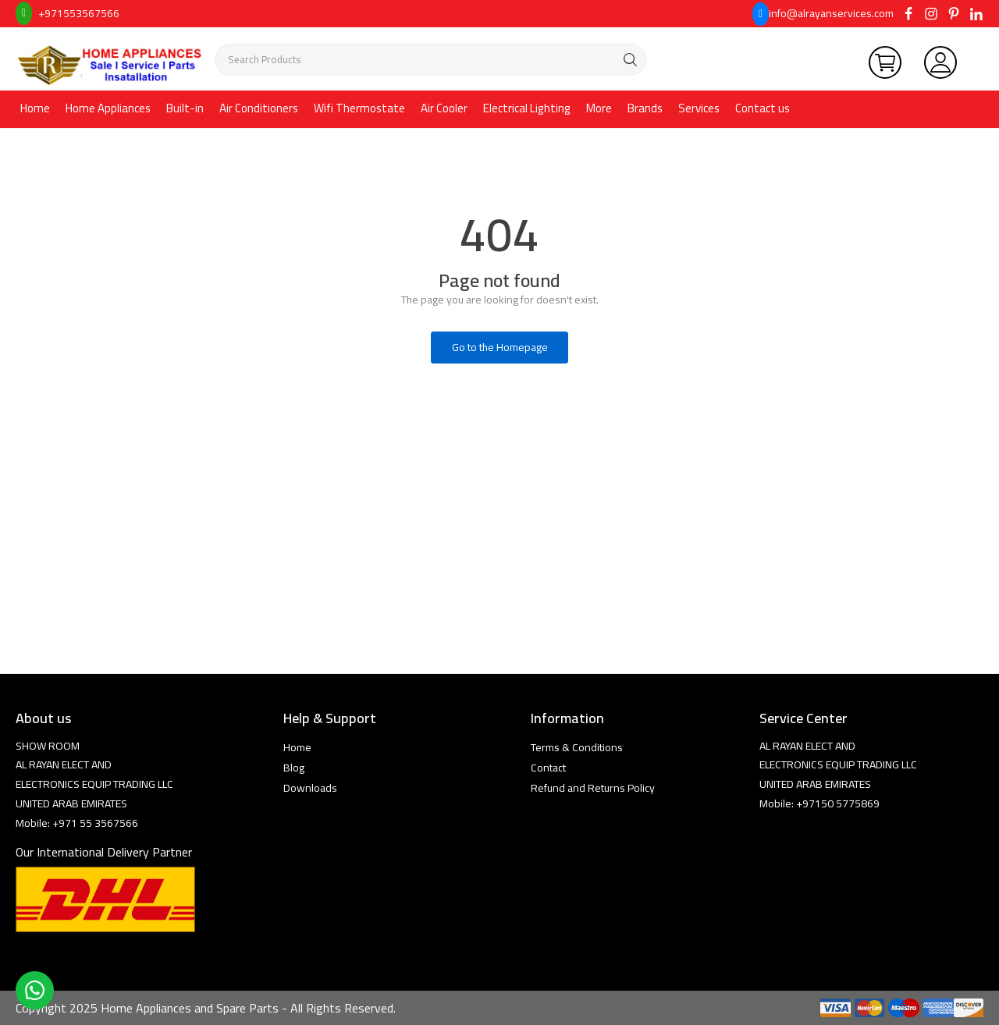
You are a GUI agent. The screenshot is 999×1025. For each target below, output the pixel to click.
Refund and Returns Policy (593, 788)
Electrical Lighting (527, 108)
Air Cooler (444, 108)
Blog (293, 767)
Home (35, 108)
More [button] (599, 108)
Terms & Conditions (577, 747)
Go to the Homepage (500, 347)
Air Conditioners (258, 108)
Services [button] (699, 108)
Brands (645, 108)
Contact (548, 767)
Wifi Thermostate (359, 108)
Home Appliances (108, 108)
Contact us (762, 108)
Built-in (185, 108)
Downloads (310, 788)
